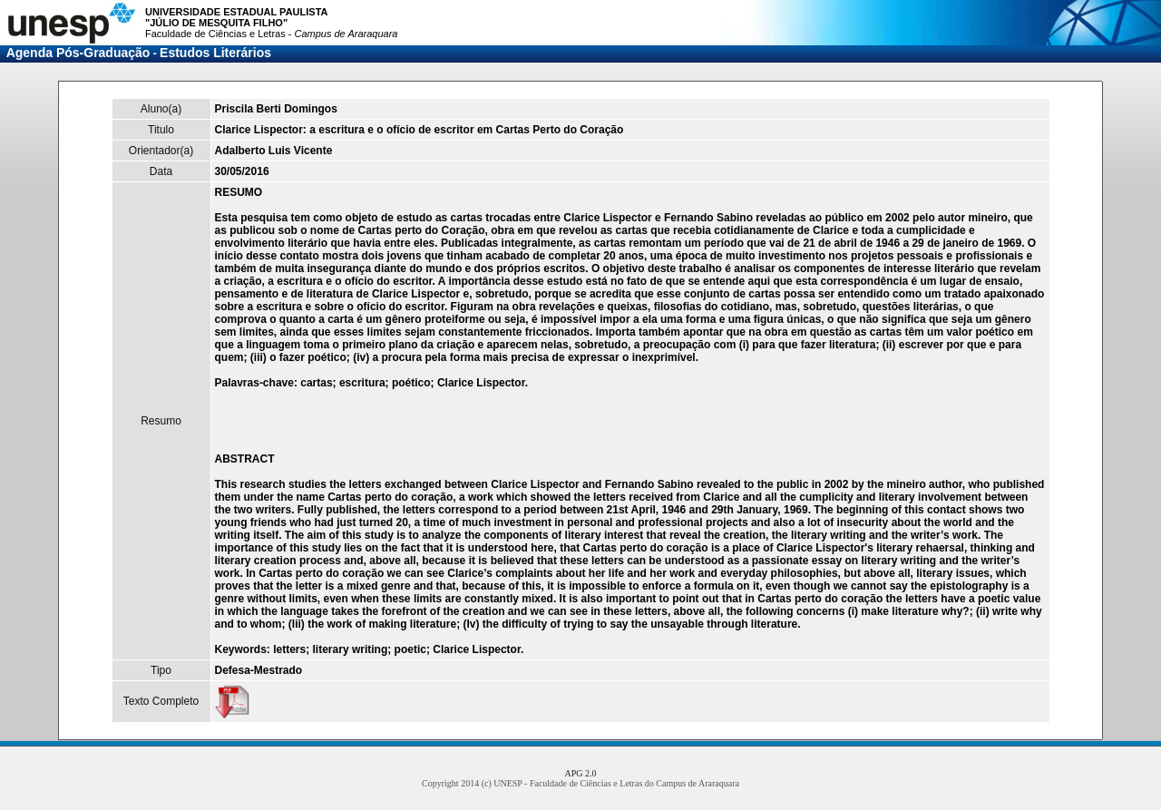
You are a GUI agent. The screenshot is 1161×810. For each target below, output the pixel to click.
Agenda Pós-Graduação (78, 52)
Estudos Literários (215, 52)
